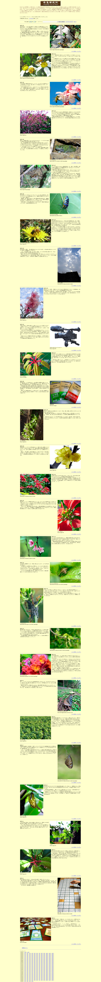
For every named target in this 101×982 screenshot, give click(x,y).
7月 (39, 953)
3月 (29, 953)
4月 (32, 953)
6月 (37, 953)
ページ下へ (79, 51)
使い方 (75, 21)
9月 (44, 953)
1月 (25, 953)
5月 (34, 953)
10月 (47, 953)
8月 (41, 953)
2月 (27, 953)
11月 (25, 952)
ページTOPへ (74, 51)
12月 (28, 952)
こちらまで (31, 18)
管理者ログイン (25, 947)
